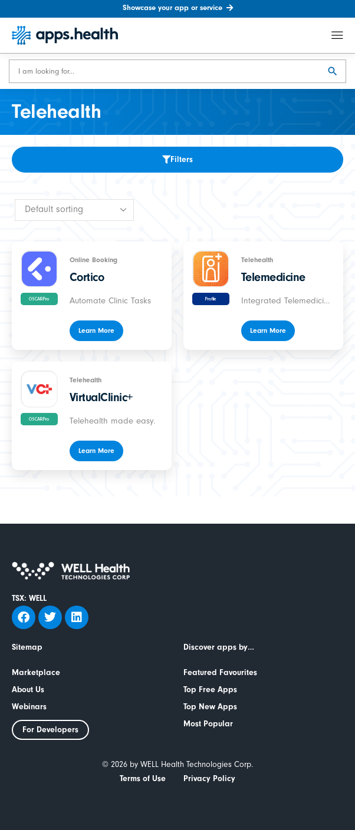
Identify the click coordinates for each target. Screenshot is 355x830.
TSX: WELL (29, 598)
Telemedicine (273, 277)
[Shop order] (74, 210)
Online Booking (93, 260)
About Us (28, 690)
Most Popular (208, 724)
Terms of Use (143, 778)
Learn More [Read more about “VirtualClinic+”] (96, 451)
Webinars (29, 707)
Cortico (87, 277)
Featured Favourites (220, 672)
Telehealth (257, 260)
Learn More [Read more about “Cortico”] (96, 330)
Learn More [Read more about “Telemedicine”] (268, 330)
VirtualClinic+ (101, 397)
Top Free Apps (210, 690)
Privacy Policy (209, 778)
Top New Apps (210, 707)
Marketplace (36, 672)
